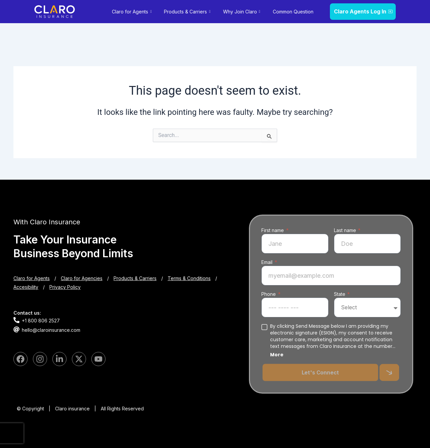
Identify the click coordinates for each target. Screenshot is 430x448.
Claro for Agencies (81, 278)
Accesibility (25, 287)
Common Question (293, 11)
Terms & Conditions (189, 278)
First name (273, 230)
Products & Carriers (188, 11)
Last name (345, 230)
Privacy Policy (65, 287)
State (340, 294)
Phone (269, 294)
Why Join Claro (242, 11)
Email (267, 262)
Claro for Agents (132, 11)
